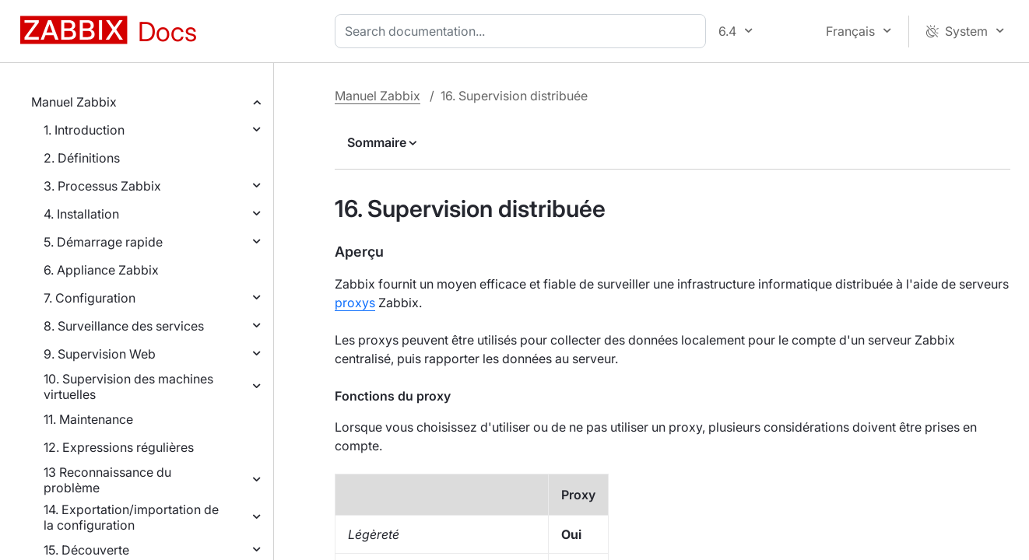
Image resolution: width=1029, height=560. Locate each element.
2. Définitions (82, 158)
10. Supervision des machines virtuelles (128, 386)
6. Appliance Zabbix (101, 270)
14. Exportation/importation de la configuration (131, 517)
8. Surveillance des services (124, 326)
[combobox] (523, 31)
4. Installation (81, 214)
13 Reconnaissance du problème (107, 479)
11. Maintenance (88, 419)
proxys (355, 302)
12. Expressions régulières (119, 447)
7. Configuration (89, 298)
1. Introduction (84, 130)
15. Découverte (86, 550)
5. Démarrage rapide (103, 242)
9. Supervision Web (100, 354)
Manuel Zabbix (74, 102)
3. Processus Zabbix (102, 186)
